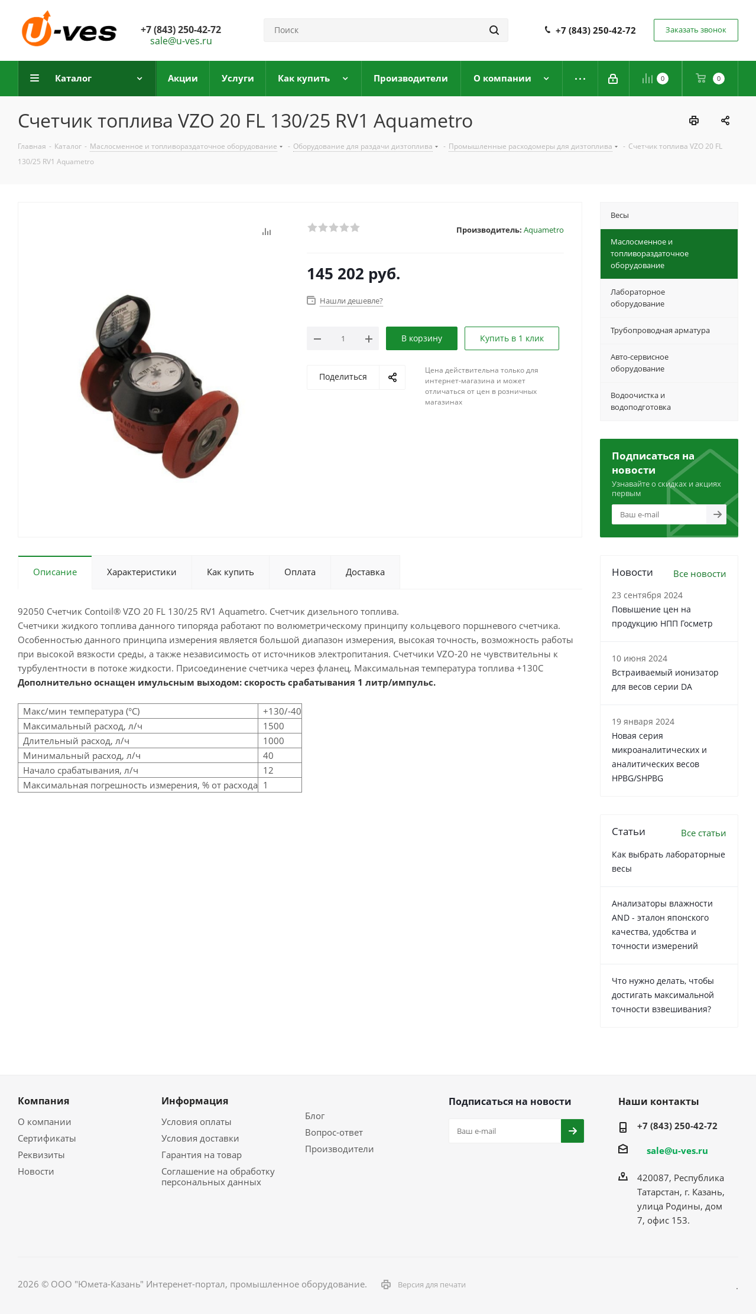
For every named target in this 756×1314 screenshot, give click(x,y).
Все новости (699, 573)
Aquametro (544, 229)
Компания (43, 1100)
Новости (36, 1171)
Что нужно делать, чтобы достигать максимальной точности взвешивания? (663, 995)
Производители (339, 1149)
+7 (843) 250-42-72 (596, 30)
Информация (194, 1100)
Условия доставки (200, 1138)
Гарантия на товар (201, 1154)
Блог (315, 1115)
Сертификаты (47, 1138)
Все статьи (703, 833)
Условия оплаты (196, 1121)
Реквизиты (41, 1154)
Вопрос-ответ (334, 1132)
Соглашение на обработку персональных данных (218, 1176)
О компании (45, 1121)
